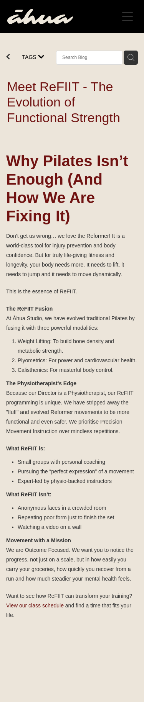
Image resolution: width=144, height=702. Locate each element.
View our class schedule (35, 605)
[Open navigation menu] (127, 16)
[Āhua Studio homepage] (63, 16)
